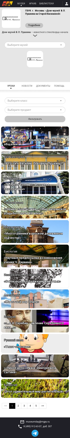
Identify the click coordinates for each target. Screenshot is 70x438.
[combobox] (35, 45)
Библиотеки (46, 3)
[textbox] (33, 45)
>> (42, 405)
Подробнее (34, 25)
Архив (32, 3)
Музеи (21, 3)
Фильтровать (35, 119)
